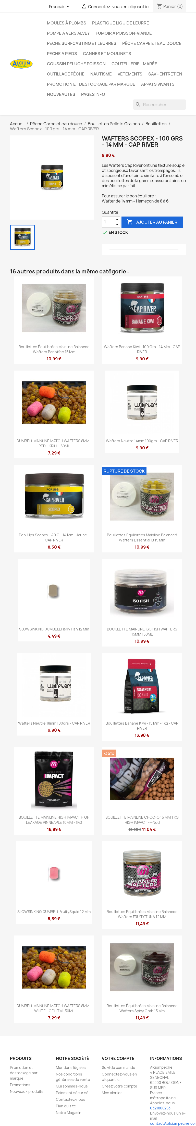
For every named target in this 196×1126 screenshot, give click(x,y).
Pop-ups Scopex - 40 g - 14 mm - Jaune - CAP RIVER (54, 537)
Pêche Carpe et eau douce (151, 43)
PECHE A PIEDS (62, 53)
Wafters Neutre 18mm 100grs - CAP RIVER (54, 723)
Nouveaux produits (26, 1091)
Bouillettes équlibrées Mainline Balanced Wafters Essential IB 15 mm (142, 537)
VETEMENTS (130, 74)
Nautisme (101, 74)
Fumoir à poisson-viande (124, 33)
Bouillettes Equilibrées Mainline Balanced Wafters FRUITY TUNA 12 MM (142, 914)
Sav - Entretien (165, 74)
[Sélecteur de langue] (60, 7)
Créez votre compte (119, 1086)
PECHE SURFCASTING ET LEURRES (81, 43)
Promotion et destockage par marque (91, 84)
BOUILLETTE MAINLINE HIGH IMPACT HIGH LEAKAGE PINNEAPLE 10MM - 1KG (54, 820)
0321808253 (160, 1108)
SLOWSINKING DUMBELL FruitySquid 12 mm (54, 911)
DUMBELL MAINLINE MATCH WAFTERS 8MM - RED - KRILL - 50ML (54, 443)
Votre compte (118, 1058)
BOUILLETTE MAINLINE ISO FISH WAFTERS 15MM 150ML (142, 632)
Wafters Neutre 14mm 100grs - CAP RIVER (142, 440)
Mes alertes (112, 1092)
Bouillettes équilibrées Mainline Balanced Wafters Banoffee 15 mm (54, 349)
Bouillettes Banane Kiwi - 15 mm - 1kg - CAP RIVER (142, 726)
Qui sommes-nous (72, 1086)
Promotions (20, 1084)
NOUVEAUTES (61, 94)
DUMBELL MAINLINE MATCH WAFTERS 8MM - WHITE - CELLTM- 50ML (54, 1008)
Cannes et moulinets (107, 53)
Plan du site (66, 1106)
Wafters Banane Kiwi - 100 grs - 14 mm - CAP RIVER (142, 349)
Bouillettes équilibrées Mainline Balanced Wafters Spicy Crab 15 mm (142, 1008)
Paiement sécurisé (72, 1092)
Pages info (93, 94)
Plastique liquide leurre (120, 23)
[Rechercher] (159, 104)
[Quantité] (108, 222)
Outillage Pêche (65, 74)
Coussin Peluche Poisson (76, 64)
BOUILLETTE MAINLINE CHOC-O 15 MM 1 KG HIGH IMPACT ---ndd (142, 820)
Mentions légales (71, 1067)
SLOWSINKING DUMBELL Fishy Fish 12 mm (54, 629)
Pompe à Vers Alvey (68, 33)
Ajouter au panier (152, 222)
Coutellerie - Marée (134, 64)
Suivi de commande (118, 1067)
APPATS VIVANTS (158, 84)
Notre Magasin (68, 1112)
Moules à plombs (66, 23)
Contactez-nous (70, 1099)
